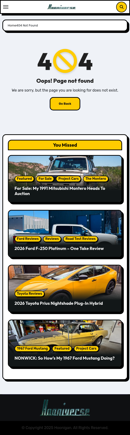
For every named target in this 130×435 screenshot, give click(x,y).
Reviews (52, 239)
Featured (24, 179)
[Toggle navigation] (5, 7)
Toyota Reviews (29, 294)
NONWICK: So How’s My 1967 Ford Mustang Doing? (65, 358)
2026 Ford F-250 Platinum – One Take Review (59, 248)
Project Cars (68, 179)
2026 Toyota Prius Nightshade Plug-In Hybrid (59, 303)
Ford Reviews (28, 239)
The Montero (95, 179)
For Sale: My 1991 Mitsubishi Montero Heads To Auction (60, 191)
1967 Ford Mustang (32, 349)
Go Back (65, 103)
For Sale (45, 179)
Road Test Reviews (80, 239)
